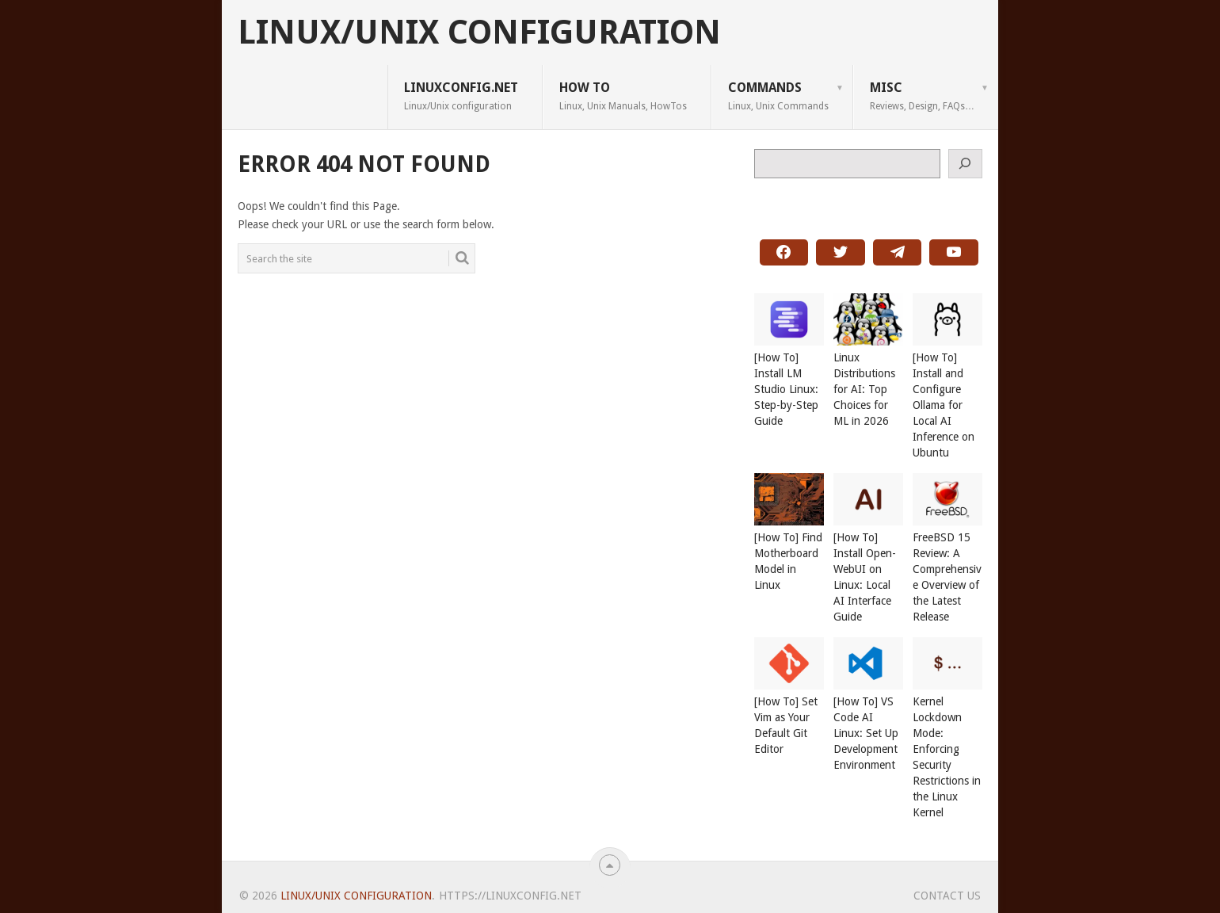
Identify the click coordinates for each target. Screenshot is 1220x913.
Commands (778, 96)
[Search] (965, 163)
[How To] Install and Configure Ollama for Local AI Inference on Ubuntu (943, 405)
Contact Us (947, 895)
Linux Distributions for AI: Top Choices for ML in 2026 (864, 389)
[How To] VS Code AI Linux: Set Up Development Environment (865, 733)
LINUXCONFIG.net (461, 96)
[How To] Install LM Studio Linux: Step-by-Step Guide (786, 389)
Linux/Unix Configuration (479, 32)
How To (623, 96)
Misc (922, 96)
